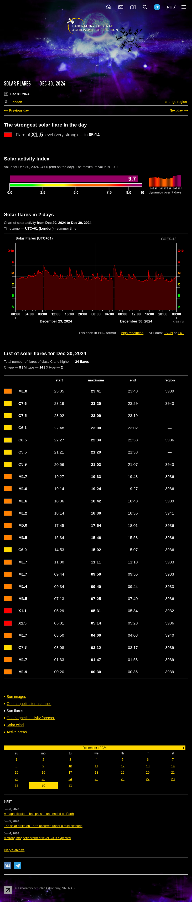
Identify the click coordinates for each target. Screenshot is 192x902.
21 (172, 772)
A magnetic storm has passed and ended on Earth (39, 814)
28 (172, 779)
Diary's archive (14, 850)
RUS (171, 7)
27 (147, 779)
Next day (176, 110)
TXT (181, 333)
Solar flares (17, 83)
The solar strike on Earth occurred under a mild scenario (43, 826)
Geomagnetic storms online (29, 704)
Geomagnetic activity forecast (31, 718)
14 (172, 766)
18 (96, 772)
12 (122, 766)
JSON (168, 333)
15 (16, 772)
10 (70, 766)
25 (96, 779)
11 (96, 766)
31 (70, 785)
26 (122, 779)
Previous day (19, 110)
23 (43, 779)
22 (16, 779)
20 (147, 772)
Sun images (16, 696)
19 (122, 772)
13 (147, 766)
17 (70, 772)
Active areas (17, 732)
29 (16, 785)
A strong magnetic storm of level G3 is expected (37, 838)
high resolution (132, 333)
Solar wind (15, 725)
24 (70, 779)
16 (43, 772)
